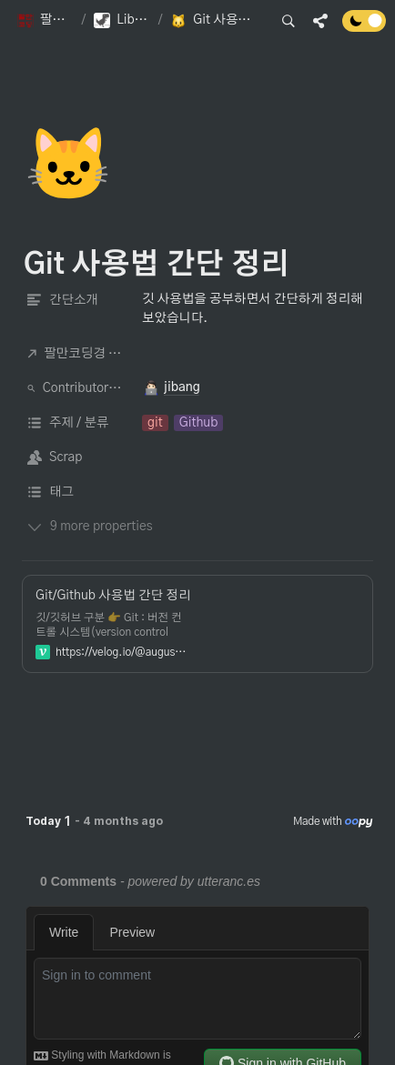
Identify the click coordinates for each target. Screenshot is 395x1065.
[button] (45, 21)
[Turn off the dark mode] (364, 27)
